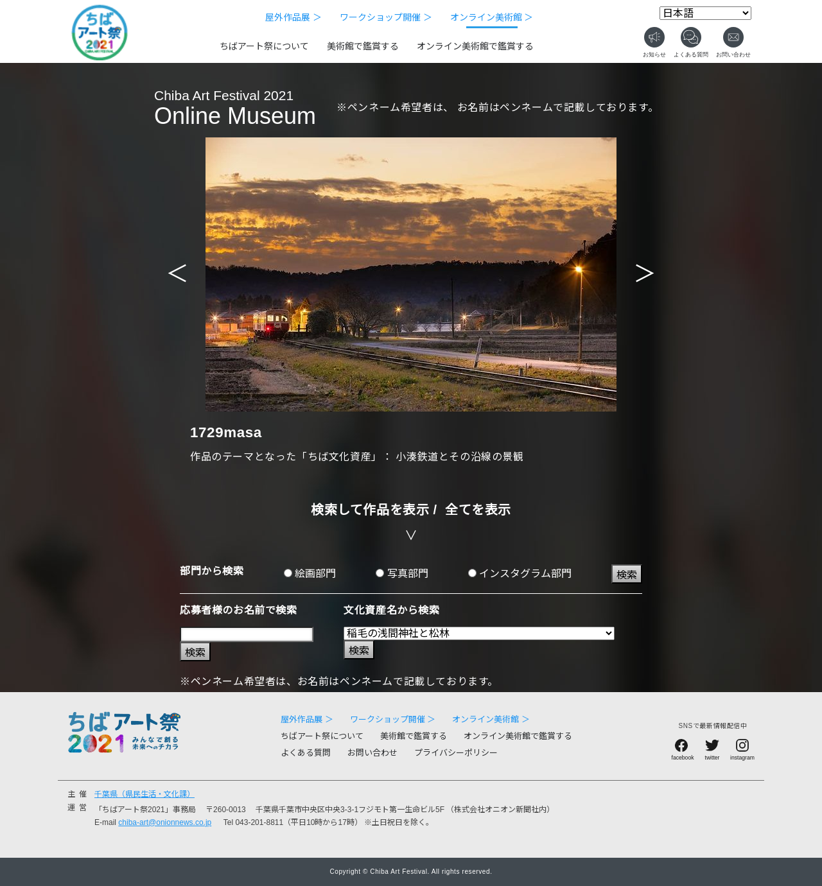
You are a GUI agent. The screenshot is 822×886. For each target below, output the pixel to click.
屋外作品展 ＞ (293, 17)
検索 (626, 574)
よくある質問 (306, 753)
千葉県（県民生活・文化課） (144, 794)
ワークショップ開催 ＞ (386, 17)
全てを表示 (478, 510)
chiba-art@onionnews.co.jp (164, 822)
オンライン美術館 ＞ (492, 17)
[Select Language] (705, 13)
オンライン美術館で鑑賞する (475, 46)
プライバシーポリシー (456, 753)
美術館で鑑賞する (363, 46)
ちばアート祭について (264, 46)
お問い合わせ (372, 753)
